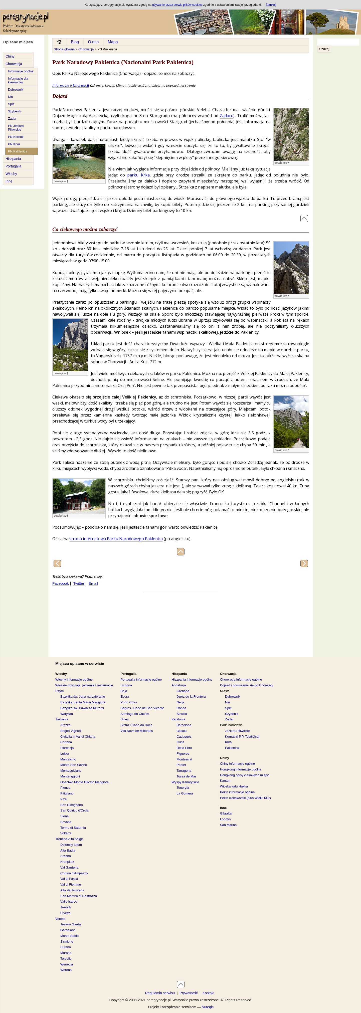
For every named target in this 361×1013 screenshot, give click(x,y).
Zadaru (226, 115)
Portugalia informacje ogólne (141, 679)
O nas (93, 42)
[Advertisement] (337, 140)
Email (93, 583)
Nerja (180, 702)
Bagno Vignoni (70, 731)
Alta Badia (67, 850)
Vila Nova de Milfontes (137, 731)
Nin (10, 97)
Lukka (64, 753)
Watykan (66, 714)
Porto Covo (129, 702)
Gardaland (68, 930)
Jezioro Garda (70, 924)
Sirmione (66, 941)
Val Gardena (69, 867)
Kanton (225, 780)
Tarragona (183, 770)
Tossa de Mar (186, 776)
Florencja (67, 748)
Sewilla (181, 714)
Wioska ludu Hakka (234, 786)
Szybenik (14, 111)
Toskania (61, 719)
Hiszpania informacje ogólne (191, 679)
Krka (228, 742)
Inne (9, 181)
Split (11, 104)
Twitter (78, 583)
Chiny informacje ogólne (237, 763)
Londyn (225, 819)
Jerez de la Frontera (191, 696)
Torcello (66, 958)
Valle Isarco (68, 901)
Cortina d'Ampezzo (74, 873)
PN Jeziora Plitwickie (16, 127)
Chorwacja (14, 64)
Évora (125, 696)
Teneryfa (182, 787)
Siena (64, 816)
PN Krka (14, 144)
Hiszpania (13, 159)
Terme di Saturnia (73, 828)
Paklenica (232, 748)
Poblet (181, 765)
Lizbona (126, 685)
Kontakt (208, 993)
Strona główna (64, 49)
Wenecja (66, 964)
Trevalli (65, 907)
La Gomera (184, 793)
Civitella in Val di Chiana (77, 736)
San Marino (228, 825)
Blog (75, 42)
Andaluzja (178, 685)
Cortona (66, 742)
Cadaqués (183, 736)
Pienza (65, 787)
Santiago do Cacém (135, 714)
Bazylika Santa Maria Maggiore (82, 702)
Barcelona (183, 725)
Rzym (59, 691)
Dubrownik (15, 89)
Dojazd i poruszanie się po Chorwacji (246, 685)
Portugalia (13, 166)
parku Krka (138, 175)
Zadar (12, 118)
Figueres (182, 753)
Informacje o (70, 85)
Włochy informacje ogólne (74, 679)
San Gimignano (71, 805)
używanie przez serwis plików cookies (177, 5)
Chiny (10, 56)
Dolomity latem (71, 845)
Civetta (65, 913)
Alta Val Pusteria (72, 890)
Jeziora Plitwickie (237, 731)
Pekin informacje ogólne (237, 792)
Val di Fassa (69, 879)
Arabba (65, 856)
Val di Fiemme (70, 884)
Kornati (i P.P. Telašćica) (242, 736)
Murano (65, 953)
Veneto (60, 919)
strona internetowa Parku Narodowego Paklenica (116, 538)
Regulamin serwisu (160, 993)
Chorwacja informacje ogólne (241, 679)
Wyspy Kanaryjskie (185, 782)
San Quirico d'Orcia (74, 810)
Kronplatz (67, 862)
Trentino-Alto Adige (69, 839)
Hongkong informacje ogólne (241, 769)
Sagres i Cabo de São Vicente (142, 708)
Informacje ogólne (21, 71)
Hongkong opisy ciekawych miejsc (244, 775)
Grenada (182, 691)
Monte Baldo (69, 936)
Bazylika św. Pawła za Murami (82, 708)
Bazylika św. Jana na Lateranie (82, 696)
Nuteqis (208, 1007)
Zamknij (271, 5)
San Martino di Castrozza (78, 896)
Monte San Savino (73, 765)
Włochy (11, 174)
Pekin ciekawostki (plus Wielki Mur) (245, 798)
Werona (66, 970)
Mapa (113, 42)
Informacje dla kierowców (18, 80)
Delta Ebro (184, 748)
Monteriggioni (70, 776)
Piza (63, 799)
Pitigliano (67, 793)
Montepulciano (71, 770)
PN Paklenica (17, 151)
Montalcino (68, 759)
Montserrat (184, 759)
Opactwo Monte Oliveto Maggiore (84, 782)
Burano (65, 947)
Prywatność (188, 993)
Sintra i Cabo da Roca (136, 725)
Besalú (181, 731)
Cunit (180, 742)
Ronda (181, 708)
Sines (125, 719)
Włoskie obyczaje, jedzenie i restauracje (84, 685)
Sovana (65, 822)
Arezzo (65, 725)
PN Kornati (16, 137)
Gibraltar (226, 813)
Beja (124, 691)
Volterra (66, 833)
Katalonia (178, 719)
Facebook (60, 583)
